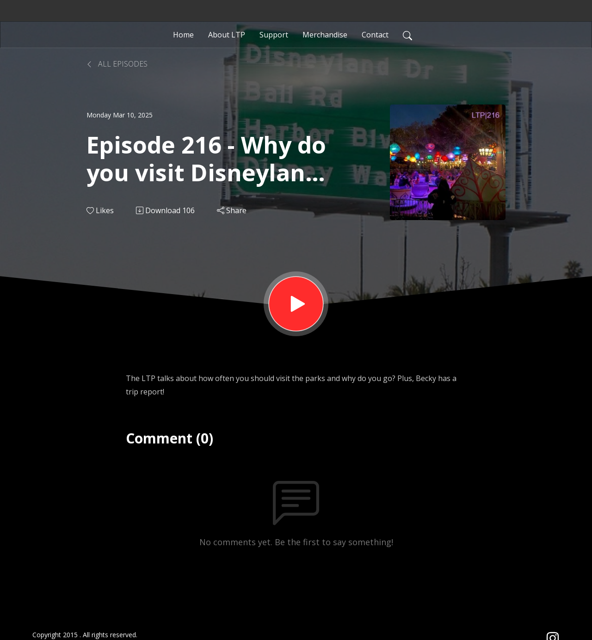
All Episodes (117, 64)
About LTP (226, 35)
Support (273, 35)
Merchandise (324, 35)
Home (183, 35)
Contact (375, 35)
